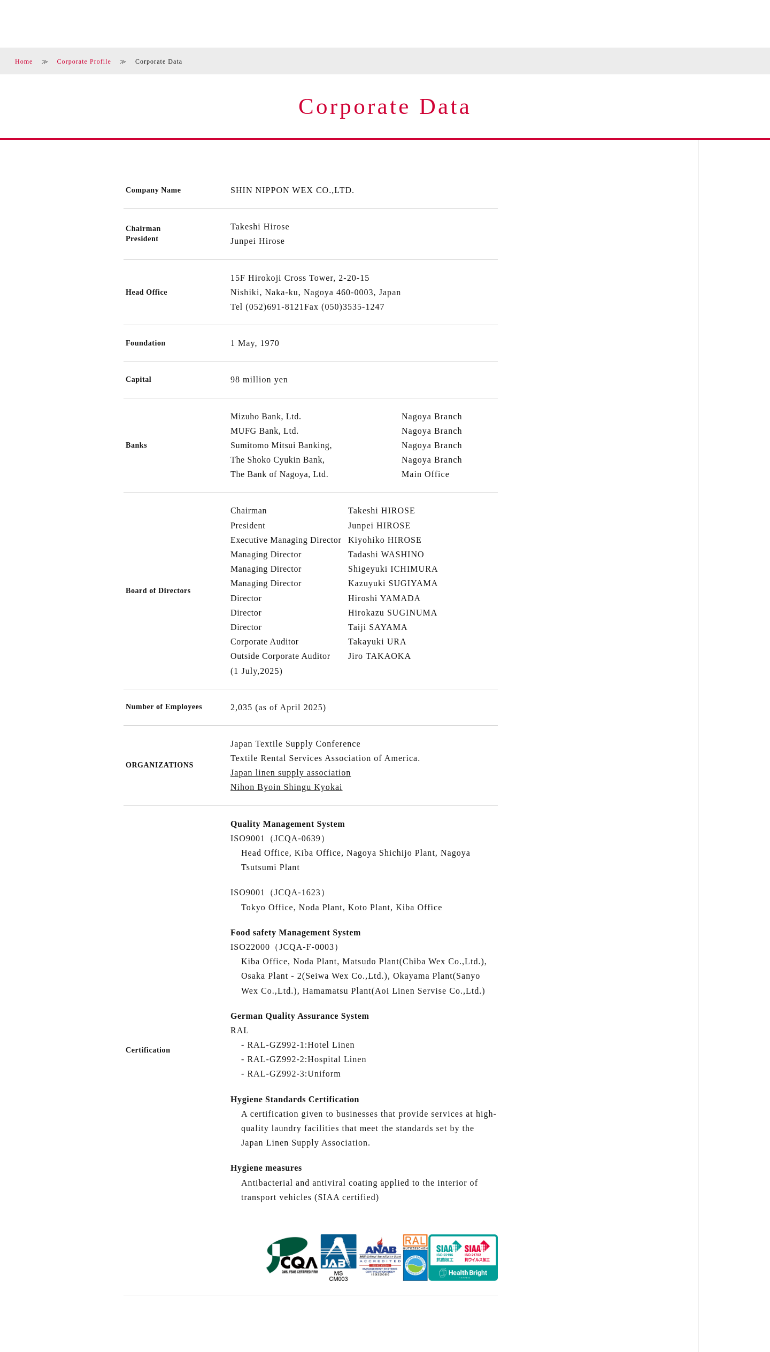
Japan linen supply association (290, 772)
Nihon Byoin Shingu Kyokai (286, 787)
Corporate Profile (84, 61)
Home (24, 61)
